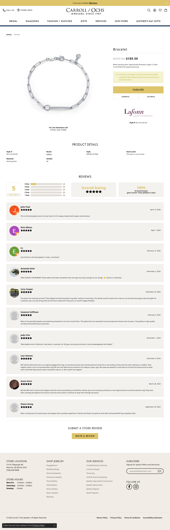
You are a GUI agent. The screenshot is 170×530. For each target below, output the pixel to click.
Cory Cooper (27, 289)
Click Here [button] (93, 3)
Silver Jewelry (52, 489)
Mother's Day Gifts (148, 21)
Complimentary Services (96, 465)
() (64, 184)
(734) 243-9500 (58, 130)
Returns (151, 97)
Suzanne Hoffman (29, 312)
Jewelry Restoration (94, 485)
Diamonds (32, 21)
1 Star (27, 195)
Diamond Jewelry (53, 473)
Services (101, 21)
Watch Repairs (92, 493)
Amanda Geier (28, 268)
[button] (149, 10)
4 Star (27, 187)
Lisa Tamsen (27, 355)
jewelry (9, 35)
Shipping (125, 97)
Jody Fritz (25, 335)
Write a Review (85, 436)
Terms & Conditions (132, 518)
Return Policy (102, 518)
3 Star (27, 189)
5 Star (27, 184)
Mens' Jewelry (52, 493)
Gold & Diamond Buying (96, 477)
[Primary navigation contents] (85, 21)
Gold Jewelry (51, 485)
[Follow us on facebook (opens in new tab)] (129, 487)
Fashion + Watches (59, 21)
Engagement (51, 465)
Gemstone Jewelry (54, 477)
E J (22, 248)
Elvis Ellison (26, 227)
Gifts (84, 21)
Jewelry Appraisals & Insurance (99, 481)
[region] (58, 82)
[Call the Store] (12, 470)
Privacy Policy (115, 518)
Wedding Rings (52, 469)
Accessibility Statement (152, 518)
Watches (50, 496)
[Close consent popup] (54, 525)
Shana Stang (27, 404)
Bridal (13, 21)
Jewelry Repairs (92, 489)
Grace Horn (26, 381)
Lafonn (49, 154)
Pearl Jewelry (51, 481)
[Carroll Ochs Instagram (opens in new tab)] (136, 487)
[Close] (166, 3)
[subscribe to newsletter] (159, 471)
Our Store (121, 21)
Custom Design (92, 469)
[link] (8, 10)
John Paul (25, 207)
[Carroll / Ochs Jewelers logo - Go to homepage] (85, 11)
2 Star (27, 192)
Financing (90, 473)
